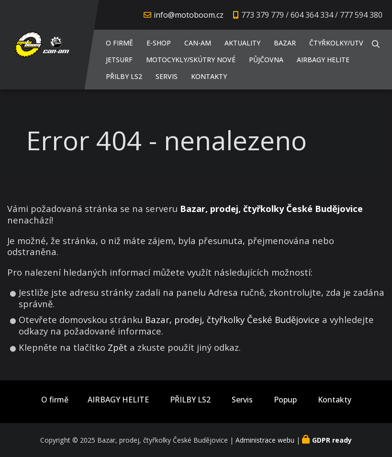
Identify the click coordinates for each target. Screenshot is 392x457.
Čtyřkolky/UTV (336, 42)
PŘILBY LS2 (124, 76)
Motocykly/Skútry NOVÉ (190, 59)
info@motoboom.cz (189, 15)
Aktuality (242, 42)
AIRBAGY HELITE (323, 59)
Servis (167, 76)
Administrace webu (264, 440)
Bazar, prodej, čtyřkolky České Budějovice (232, 319)
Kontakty (209, 76)
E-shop (158, 42)
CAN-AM (197, 42)
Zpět (117, 347)
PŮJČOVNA (266, 59)
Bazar (285, 42)
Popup (285, 400)
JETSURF (119, 59)
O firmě (119, 42)
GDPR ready (332, 440)
